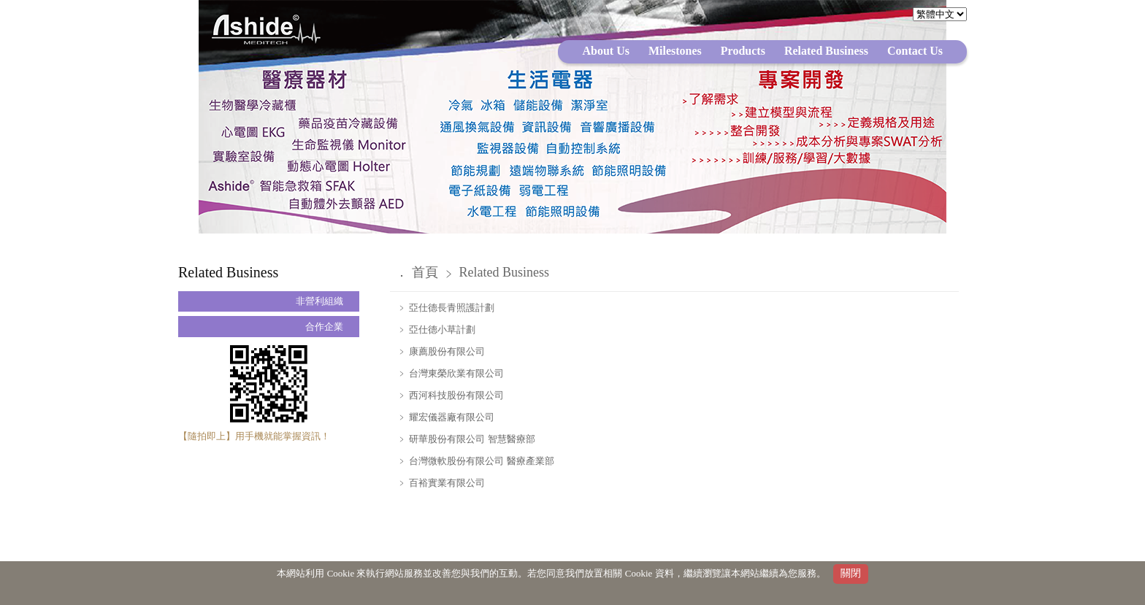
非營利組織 (319, 301)
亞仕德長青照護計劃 (450, 307)
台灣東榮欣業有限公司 (455, 373)
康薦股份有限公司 (446, 351)
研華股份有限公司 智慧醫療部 (471, 438)
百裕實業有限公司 (446, 482)
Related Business (504, 272)
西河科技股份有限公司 (455, 395)
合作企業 (324, 326)
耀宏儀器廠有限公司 (450, 417)
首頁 (425, 272)
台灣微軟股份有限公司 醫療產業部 (480, 460)
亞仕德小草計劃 (441, 329)
